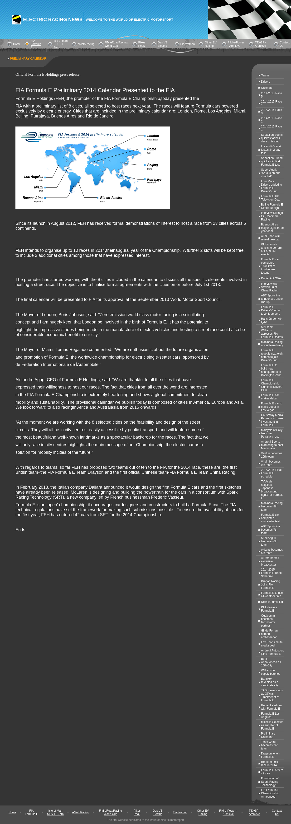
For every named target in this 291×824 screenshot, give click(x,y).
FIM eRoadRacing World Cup (116, 44)
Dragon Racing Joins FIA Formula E (270, 585)
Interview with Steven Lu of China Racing (269, 287)
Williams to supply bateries (270, 672)
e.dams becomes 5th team (272, 551)
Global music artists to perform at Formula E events (271, 249)
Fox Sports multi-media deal (272, 644)
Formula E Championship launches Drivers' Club (272, 385)
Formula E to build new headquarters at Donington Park (271, 370)
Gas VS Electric (162, 44)
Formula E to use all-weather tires (272, 594)
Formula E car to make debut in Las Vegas (271, 407)
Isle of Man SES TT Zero (61, 44)
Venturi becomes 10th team (271, 455)
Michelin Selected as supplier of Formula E (272, 725)
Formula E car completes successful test (270, 518)
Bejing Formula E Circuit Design (272, 206)
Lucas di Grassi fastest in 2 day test (271, 150)
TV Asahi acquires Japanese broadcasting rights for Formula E (272, 490)
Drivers (265, 81)
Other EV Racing (210, 44)
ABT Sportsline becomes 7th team (270, 530)
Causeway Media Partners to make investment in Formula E (272, 420)
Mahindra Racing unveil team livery (272, 343)
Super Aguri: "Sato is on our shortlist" (270, 173)
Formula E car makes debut (270, 396)
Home (17, 44)
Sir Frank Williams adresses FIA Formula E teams (272, 332)
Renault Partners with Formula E (271, 707)
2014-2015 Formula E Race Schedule (271, 573)
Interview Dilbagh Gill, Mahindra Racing (272, 216)
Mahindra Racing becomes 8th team (272, 506)
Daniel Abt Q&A (271, 278)
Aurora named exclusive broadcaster (270, 561)
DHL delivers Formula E (269, 609)
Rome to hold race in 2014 (269, 763)
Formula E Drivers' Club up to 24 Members (271, 310)
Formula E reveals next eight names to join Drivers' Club (272, 355)
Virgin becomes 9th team (271, 463)
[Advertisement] (102, 550)
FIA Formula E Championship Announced (270, 793)
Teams (265, 75)
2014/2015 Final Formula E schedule (271, 473)
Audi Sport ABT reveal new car (271, 237)
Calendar (267, 87)
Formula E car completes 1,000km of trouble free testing (270, 266)
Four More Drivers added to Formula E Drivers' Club (271, 186)
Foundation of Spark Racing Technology (269, 782)
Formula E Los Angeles (270, 715)
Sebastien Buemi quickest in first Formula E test (272, 161)
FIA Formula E (36, 44)
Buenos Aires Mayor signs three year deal (272, 228)
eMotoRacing (86, 44)
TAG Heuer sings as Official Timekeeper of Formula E (272, 695)
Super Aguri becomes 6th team (269, 541)
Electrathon (187, 44)
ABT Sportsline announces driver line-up (272, 299)
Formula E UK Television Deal (270, 198)
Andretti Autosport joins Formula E (272, 652)
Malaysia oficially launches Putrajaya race (271, 433)
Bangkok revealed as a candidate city (269, 682)
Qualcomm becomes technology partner (268, 620)
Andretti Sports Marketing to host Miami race (272, 445)
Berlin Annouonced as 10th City (271, 662)
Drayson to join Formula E (270, 755)
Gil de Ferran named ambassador (269, 634)
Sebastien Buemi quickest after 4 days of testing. (272, 138)
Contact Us (277, 812)
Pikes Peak (141, 44)
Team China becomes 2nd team (269, 745)
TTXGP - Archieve (260, 44)
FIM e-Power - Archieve (236, 44)
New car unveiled (272, 602)
